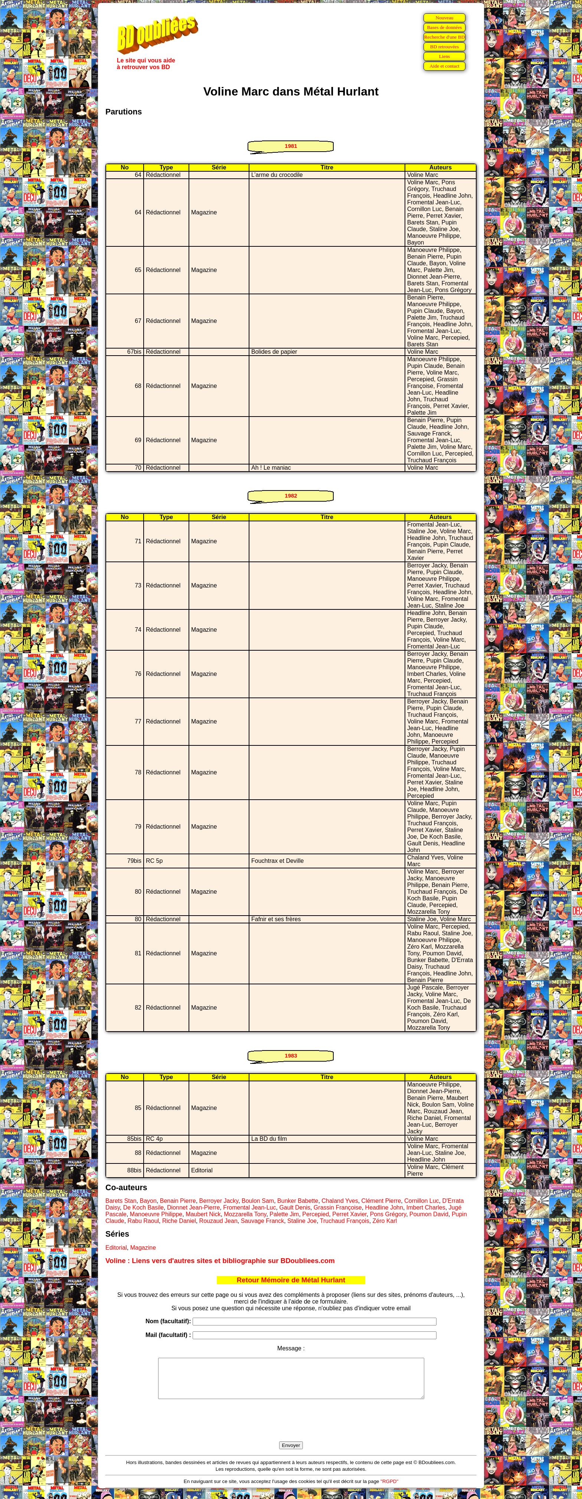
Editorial (116, 1247)
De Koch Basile (143, 1207)
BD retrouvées (444, 46)
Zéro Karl (385, 1221)
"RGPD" (389, 1489)
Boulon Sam (258, 1201)
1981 (291, 146)
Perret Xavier (349, 1214)
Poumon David (428, 1214)
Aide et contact (444, 66)
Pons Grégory (388, 1214)
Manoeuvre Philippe (156, 1214)
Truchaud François (344, 1221)
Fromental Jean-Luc (249, 1207)
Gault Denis (294, 1207)
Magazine (143, 1247)
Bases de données (444, 27)
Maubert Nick (203, 1214)
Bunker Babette (297, 1201)
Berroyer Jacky (219, 1201)
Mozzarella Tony (245, 1214)
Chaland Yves (339, 1201)
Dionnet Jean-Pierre (193, 1207)
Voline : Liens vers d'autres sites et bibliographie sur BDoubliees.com (220, 1261)
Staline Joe (302, 1221)
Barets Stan (121, 1201)
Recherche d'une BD (444, 37)
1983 (291, 1055)
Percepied (315, 1214)
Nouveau (444, 17)
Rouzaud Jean (218, 1221)
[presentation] (291, 1428)
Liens (444, 56)
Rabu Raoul (143, 1221)
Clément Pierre (381, 1201)
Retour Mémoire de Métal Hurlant (291, 1280)
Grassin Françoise (338, 1207)
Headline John (384, 1207)
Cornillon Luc (421, 1201)
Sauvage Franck (262, 1221)
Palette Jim (284, 1214)
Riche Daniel (179, 1221)
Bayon (148, 1201)
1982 (291, 495)
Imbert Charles (425, 1207)
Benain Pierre (178, 1201)
